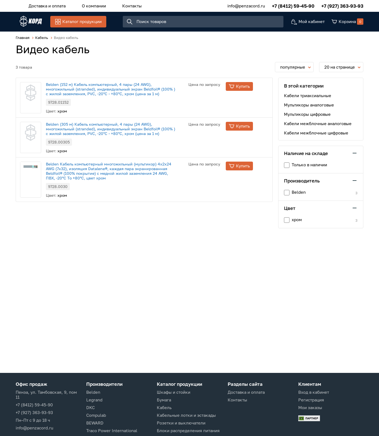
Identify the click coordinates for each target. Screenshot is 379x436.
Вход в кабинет (313, 392)
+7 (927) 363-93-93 (342, 5)
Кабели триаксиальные (307, 98)
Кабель (164, 407)
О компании (88, 5)
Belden (93, 392)
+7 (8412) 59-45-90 (293, 5)
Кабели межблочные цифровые (316, 136)
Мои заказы (310, 407)
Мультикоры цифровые (307, 117)
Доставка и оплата (44, 5)
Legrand (94, 399)
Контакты (121, 5)
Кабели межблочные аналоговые (318, 126)
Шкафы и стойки (173, 392)
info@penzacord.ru (246, 5)
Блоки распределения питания (188, 430)
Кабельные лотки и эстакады (186, 415)
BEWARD (95, 422)
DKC (90, 407)
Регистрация (311, 399)
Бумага (164, 399)
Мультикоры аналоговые (309, 108)
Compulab (96, 415)
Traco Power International (111, 430)
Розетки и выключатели (181, 422)
